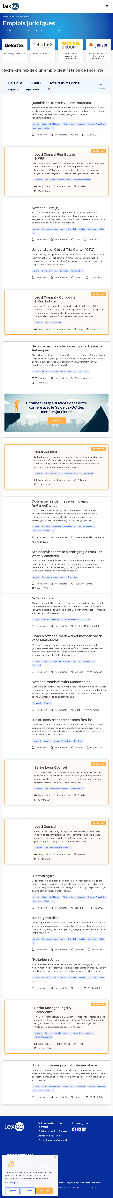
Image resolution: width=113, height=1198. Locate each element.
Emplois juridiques (20, 16)
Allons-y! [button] (56, 420)
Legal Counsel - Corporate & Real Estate (55, 299)
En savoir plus (11, 1182)
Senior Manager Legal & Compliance (52, 1010)
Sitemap (76, 1187)
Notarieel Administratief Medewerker (61, 682)
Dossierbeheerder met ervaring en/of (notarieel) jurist (61, 503)
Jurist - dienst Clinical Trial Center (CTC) (63, 249)
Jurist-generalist (45, 918)
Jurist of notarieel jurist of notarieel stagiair (65, 1065)
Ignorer (12, 1190)
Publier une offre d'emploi (52, 1131)
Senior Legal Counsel (50, 767)
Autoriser (44, 1190)
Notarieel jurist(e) (45, 208)
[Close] (55, 1157)
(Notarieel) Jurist (45, 959)
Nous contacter (89, 1187)
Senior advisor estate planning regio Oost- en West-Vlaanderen (67, 554)
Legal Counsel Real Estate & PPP (54, 156)
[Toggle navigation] (107, 6)
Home (6, 16)
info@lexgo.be (80, 1123)
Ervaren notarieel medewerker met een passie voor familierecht (67, 638)
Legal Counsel (45, 826)
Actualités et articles (50, 1135)
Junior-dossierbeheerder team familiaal (62, 720)
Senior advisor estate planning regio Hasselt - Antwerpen (67, 348)
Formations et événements (53, 1140)
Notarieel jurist (45, 452)
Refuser (28, 1190)
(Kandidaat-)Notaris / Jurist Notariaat (61, 103)
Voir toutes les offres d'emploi (50, 1125)
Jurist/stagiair (43, 876)
